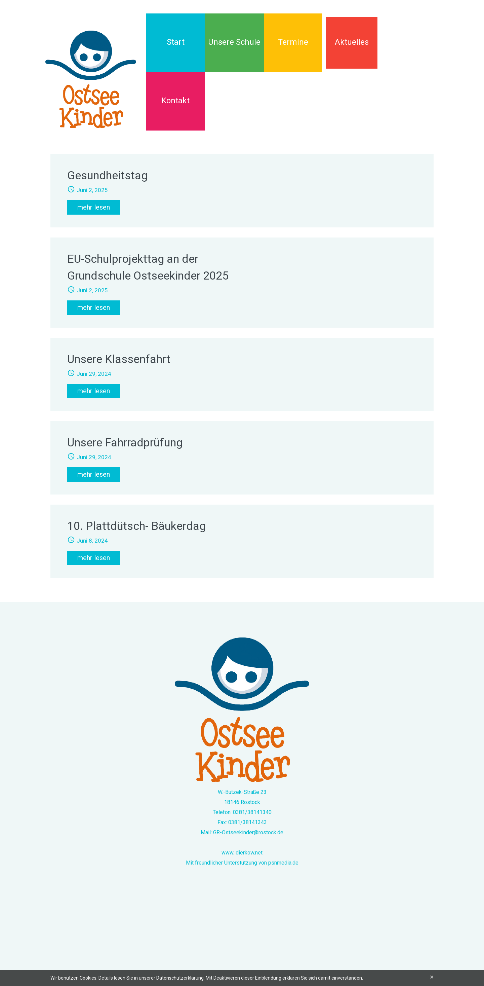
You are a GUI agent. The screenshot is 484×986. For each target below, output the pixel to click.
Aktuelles (352, 42)
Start (176, 42)
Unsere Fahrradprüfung (125, 442)
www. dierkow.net (242, 852)
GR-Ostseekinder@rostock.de (248, 832)
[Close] (432, 977)
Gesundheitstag (107, 175)
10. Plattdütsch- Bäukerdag (136, 526)
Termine (293, 42)
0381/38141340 (252, 812)
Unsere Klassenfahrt (118, 359)
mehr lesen (93, 207)
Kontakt (175, 100)
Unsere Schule (234, 42)
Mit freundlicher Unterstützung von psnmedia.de (242, 863)
